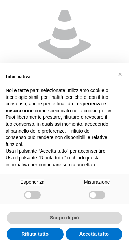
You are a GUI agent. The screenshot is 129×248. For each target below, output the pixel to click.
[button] (120, 74)
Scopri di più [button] (64, 217)
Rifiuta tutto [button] (35, 234)
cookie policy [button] (97, 110)
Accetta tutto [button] (94, 234)
